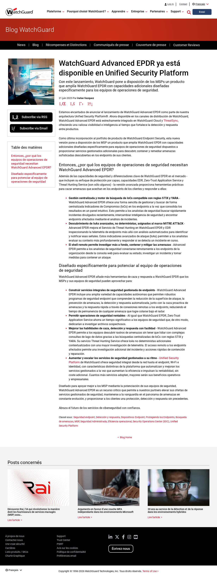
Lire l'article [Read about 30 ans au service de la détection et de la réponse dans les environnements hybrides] (154, 517)
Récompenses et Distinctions (66, 45)
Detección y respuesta (108, 417)
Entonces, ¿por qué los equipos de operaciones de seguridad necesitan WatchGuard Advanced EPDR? (31, 161)
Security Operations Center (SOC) (151, 421)
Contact (183, 4)
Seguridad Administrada (93, 421)
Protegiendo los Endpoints (160, 417)
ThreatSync (171, 120)
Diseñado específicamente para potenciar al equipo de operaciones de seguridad (29, 177)
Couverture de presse (151, 45)
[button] (189, 12)
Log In (170, 4)
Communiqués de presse (111, 45)
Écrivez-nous (121, 548)
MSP (77, 421)
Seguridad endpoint (84, 417)
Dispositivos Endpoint (133, 417)
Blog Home (126, 437)
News (21, 45)
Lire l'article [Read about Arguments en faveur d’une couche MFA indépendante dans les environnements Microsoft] (84, 517)
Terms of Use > (150, 571)
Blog (35, 45)
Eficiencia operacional (120, 421)
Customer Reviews (186, 45)
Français (200, 4)
